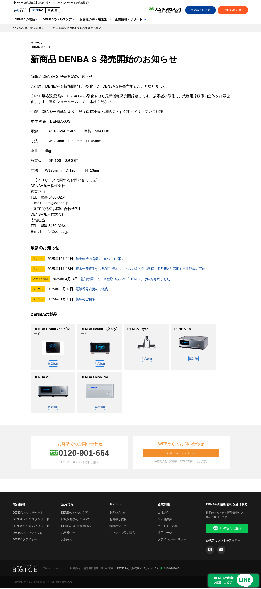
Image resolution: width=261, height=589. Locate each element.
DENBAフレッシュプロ (28, 534)
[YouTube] (221, 551)
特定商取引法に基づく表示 (98, 569)
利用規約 (75, 569)
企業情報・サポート (128, 19)
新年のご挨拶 (86, 299)
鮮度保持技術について (75, 520)
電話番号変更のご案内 (93, 289)
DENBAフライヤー (25, 540)
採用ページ (165, 534)
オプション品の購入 (122, 534)
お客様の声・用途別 (93, 19)
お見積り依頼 (118, 520)
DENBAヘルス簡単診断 (76, 527)
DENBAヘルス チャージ (28, 513)
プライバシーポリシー (172, 540)
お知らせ (67, 540)
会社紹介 (163, 513)
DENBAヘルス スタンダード (31, 520)
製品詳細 (53, 363)
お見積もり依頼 (200, 10)
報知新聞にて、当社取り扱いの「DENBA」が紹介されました (128, 279)
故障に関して (118, 527)
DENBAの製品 (25, 19)
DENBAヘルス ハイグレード (31, 527)
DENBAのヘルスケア (57, 19)
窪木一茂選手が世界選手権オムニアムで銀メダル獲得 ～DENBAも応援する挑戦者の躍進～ (146, 269)
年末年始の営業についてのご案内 (102, 259)
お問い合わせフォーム (181, 454)
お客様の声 (68, 534)
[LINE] (210, 551)
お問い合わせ (232, 10)
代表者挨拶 (165, 520)
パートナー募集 (168, 527)
